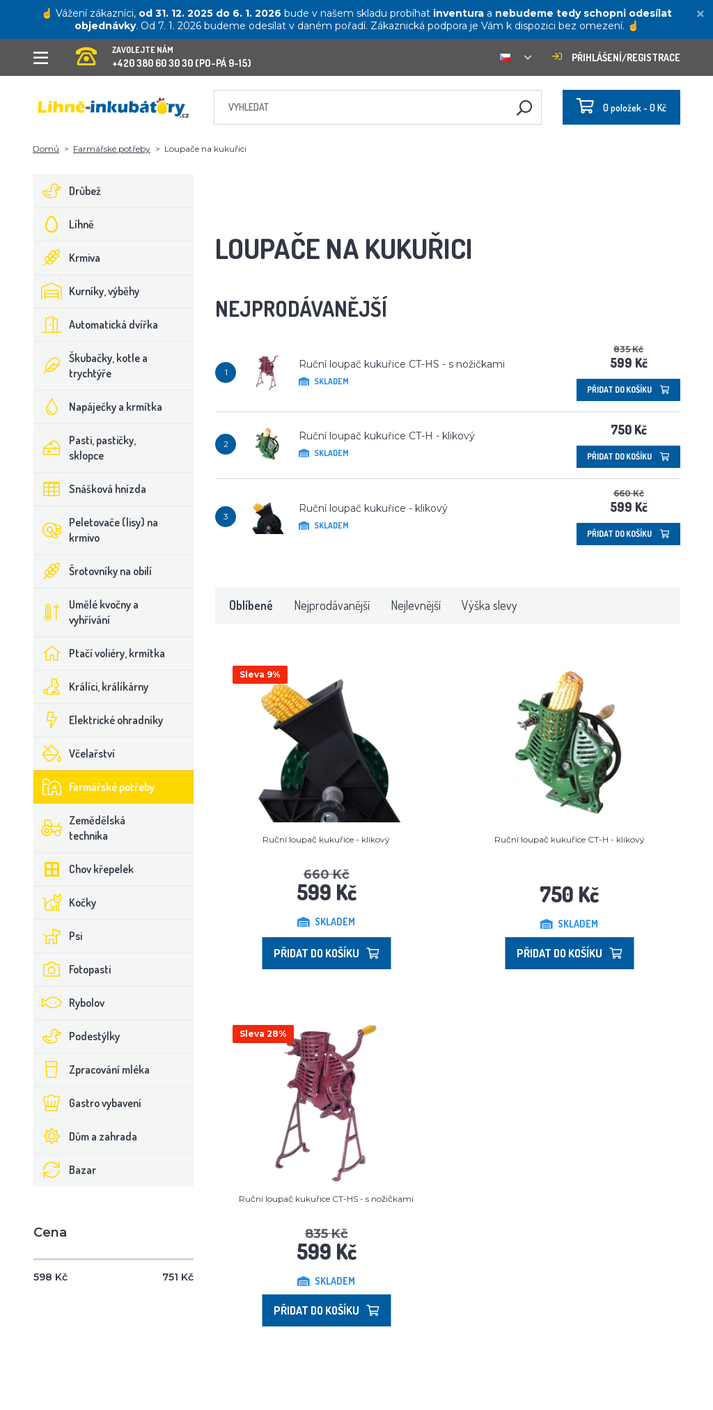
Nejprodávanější (332, 605)
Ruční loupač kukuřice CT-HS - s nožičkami (402, 364)
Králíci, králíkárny (91, 686)
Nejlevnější (416, 605)
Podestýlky (77, 1036)
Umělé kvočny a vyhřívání (86, 612)
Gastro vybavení (87, 1103)
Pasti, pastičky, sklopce (85, 447)
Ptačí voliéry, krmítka (99, 653)
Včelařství (74, 753)
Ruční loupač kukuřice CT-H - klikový (387, 436)
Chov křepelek (84, 869)
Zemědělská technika (79, 828)
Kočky (65, 902)
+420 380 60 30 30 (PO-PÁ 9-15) (163, 53)
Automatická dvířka (96, 324)
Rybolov (69, 1002)
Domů (46, 148)
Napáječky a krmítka (98, 406)
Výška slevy (489, 605)
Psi (58, 935)
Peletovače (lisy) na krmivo (96, 530)
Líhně (64, 224)
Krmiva (67, 257)
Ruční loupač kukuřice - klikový (373, 508)
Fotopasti (72, 969)
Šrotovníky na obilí (93, 571)
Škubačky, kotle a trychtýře (91, 365)
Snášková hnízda (90, 488)
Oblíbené (251, 605)
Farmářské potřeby (111, 148)
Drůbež (67, 190)
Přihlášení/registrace (616, 57)
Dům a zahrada (85, 1136)
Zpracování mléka (92, 1069)
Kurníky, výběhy (86, 291)
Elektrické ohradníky (98, 720)
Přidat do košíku (628, 389)
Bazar (65, 1169)
